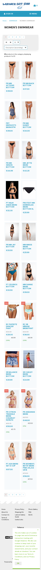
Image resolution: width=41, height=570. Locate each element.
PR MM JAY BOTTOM (11, 246)
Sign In (8, 14)
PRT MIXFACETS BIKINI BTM (11, 125)
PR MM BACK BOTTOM (28, 84)
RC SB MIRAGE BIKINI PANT (28, 326)
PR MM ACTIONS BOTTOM (10, 85)
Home (5, 21)
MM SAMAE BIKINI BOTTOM (28, 286)
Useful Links (19, 520)
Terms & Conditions (5, 519)
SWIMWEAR (13, 21)
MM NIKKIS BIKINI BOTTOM (27, 247)
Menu (33, 14)
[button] (36, 5)
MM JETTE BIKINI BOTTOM (27, 165)
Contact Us (5, 515)
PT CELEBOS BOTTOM (11, 285)
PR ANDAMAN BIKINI (29, 413)
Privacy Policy (19, 509)
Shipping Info (19, 512)
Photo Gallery (33, 509)
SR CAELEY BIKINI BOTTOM (28, 374)
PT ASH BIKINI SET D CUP (12, 465)
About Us (5, 512)
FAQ (30, 512)
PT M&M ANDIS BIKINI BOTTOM (11, 205)
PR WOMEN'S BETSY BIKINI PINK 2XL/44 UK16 (28, 467)
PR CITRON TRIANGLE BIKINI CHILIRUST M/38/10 (11, 416)
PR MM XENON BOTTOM (10, 165)
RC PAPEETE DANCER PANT (11, 326)
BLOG (30, 515)
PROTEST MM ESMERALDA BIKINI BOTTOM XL (29, 206)
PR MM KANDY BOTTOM (27, 125)
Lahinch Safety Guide (20, 516)
